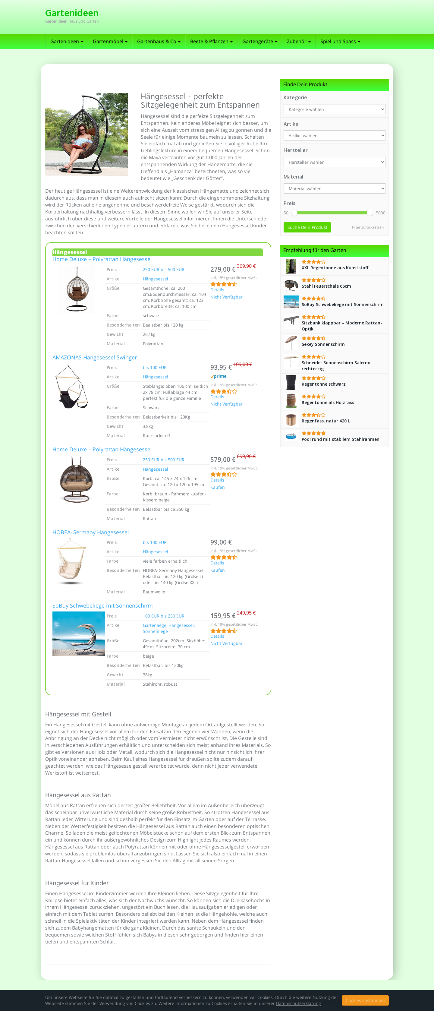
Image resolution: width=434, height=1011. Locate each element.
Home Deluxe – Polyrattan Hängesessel (102, 260)
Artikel (292, 124)
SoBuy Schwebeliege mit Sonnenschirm (102, 606)
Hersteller (296, 150)
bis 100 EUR (155, 367)
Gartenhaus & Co (159, 41)
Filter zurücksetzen (368, 227)
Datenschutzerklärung (298, 1003)
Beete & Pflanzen (211, 41)
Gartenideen (66, 41)
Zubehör (299, 41)
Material (293, 176)
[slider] (294, 213)
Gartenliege (154, 625)
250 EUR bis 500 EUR (163, 269)
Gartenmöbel (110, 41)
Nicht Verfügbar (226, 297)
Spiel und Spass (340, 41)
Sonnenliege (155, 631)
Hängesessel (155, 279)
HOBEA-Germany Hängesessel (90, 533)
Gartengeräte (259, 41)
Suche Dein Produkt (307, 227)
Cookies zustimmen (365, 1000)
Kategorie (295, 97)
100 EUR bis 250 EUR (163, 616)
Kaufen (217, 487)
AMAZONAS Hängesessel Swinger (94, 358)
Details (217, 290)
